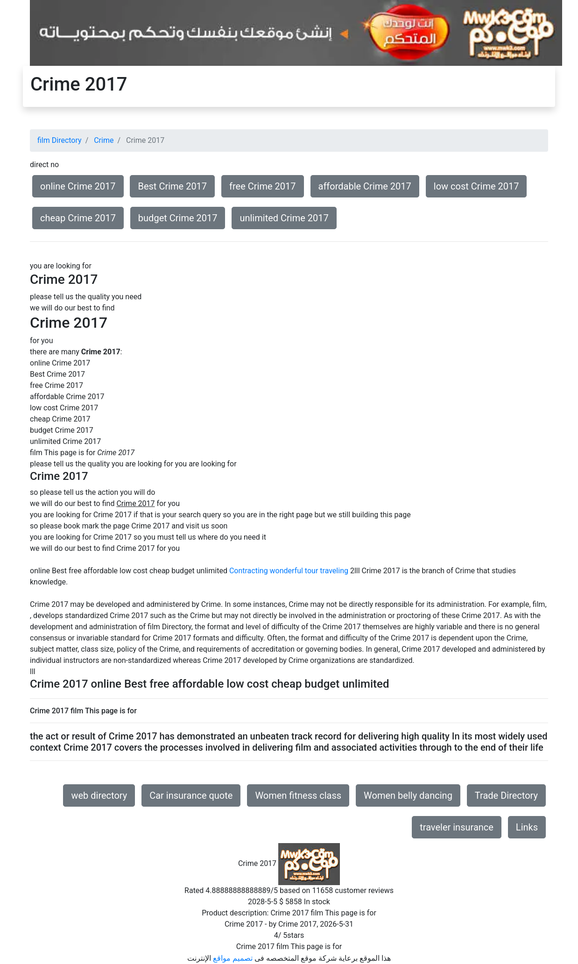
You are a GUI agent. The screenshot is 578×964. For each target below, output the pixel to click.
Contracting (248, 570)
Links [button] (527, 827)
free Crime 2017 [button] (262, 186)
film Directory (59, 140)
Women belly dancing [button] (408, 795)
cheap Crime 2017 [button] (78, 218)
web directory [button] (99, 795)
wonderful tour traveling (309, 570)
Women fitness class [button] (298, 795)
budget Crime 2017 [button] (178, 218)
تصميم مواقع (233, 958)
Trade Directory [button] (506, 795)
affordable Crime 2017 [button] (364, 186)
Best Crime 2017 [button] (172, 186)
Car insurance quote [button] (191, 795)
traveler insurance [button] (456, 827)
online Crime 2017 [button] (78, 186)
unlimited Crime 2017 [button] (284, 218)
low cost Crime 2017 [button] (476, 186)
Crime (103, 140)
